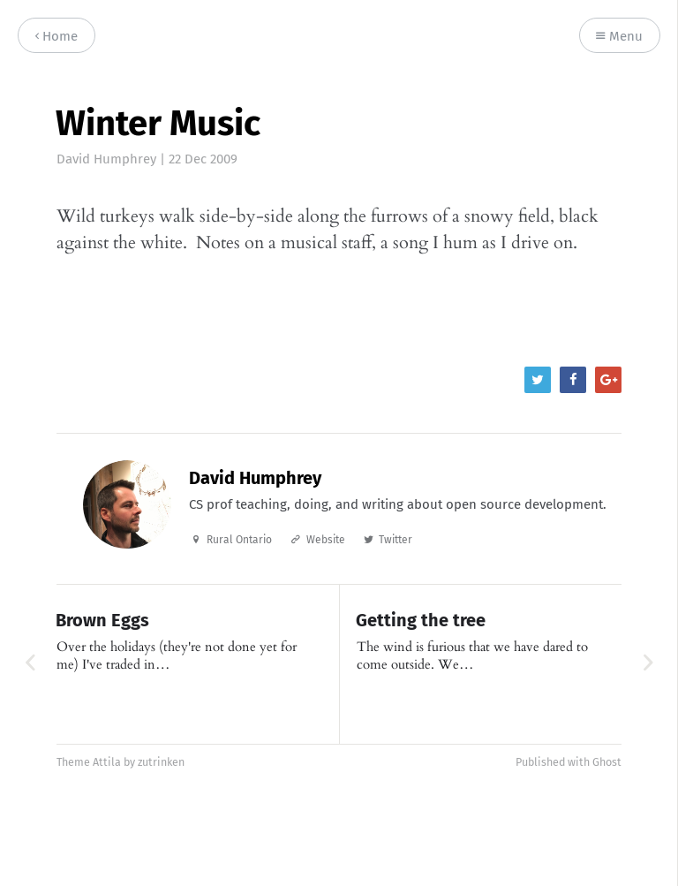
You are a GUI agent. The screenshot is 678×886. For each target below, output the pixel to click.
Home (56, 37)
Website (325, 540)
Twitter (395, 540)
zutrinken (161, 762)
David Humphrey (106, 159)
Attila (107, 762)
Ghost (607, 762)
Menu (619, 37)
